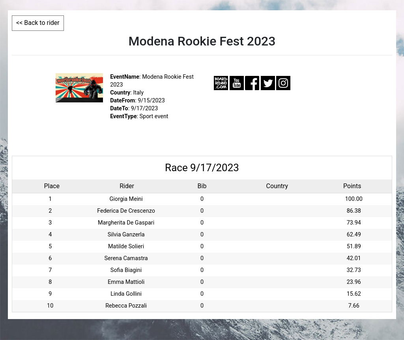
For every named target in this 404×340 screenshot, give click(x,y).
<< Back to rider (38, 22)
